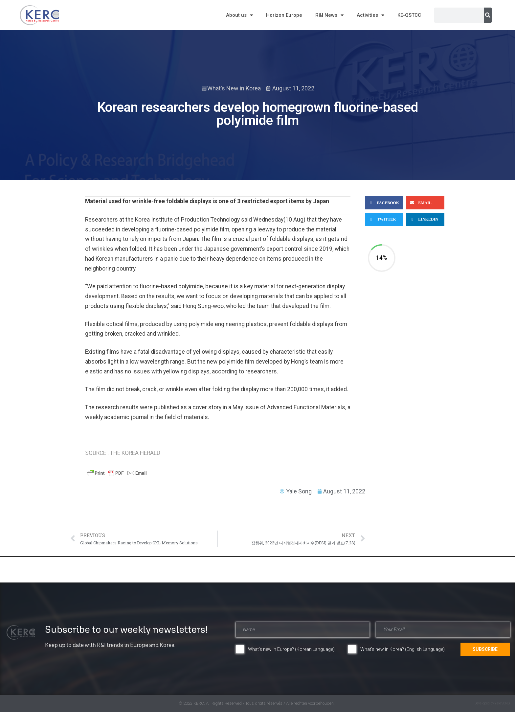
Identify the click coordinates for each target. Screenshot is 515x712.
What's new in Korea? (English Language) (402, 649)
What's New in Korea (234, 88)
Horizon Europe (284, 15)
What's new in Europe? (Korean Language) (291, 649)
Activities (370, 15)
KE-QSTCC (409, 15)
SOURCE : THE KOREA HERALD (122, 453)
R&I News (329, 15)
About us (239, 15)
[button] (384, 202)
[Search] (488, 15)
